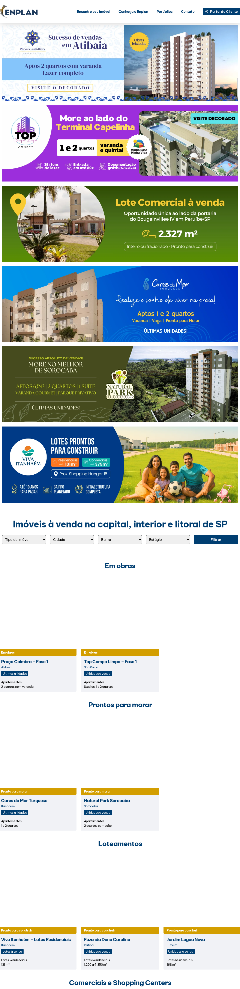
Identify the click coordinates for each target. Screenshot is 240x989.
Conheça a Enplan (133, 11)
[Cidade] (72, 539)
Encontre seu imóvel (93, 11)
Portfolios (164, 11)
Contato (188, 11)
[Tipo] (24, 539)
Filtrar (216, 539)
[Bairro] (120, 539)
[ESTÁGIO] (168, 539)
